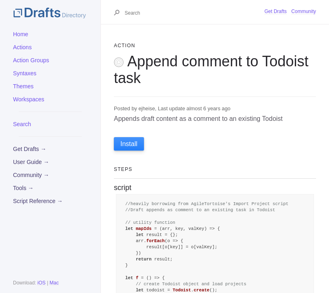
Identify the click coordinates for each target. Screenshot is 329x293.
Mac (54, 283)
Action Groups (31, 60)
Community (303, 11)
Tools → (23, 188)
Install (128, 143)
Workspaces (28, 99)
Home (20, 34)
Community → (31, 175)
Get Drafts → (29, 149)
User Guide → (31, 162)
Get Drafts (275, 11)
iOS (41, 283)
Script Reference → (38, 201)
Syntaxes (25, 73)
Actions (22, 47)
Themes (23, 86)
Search (22, 124)
